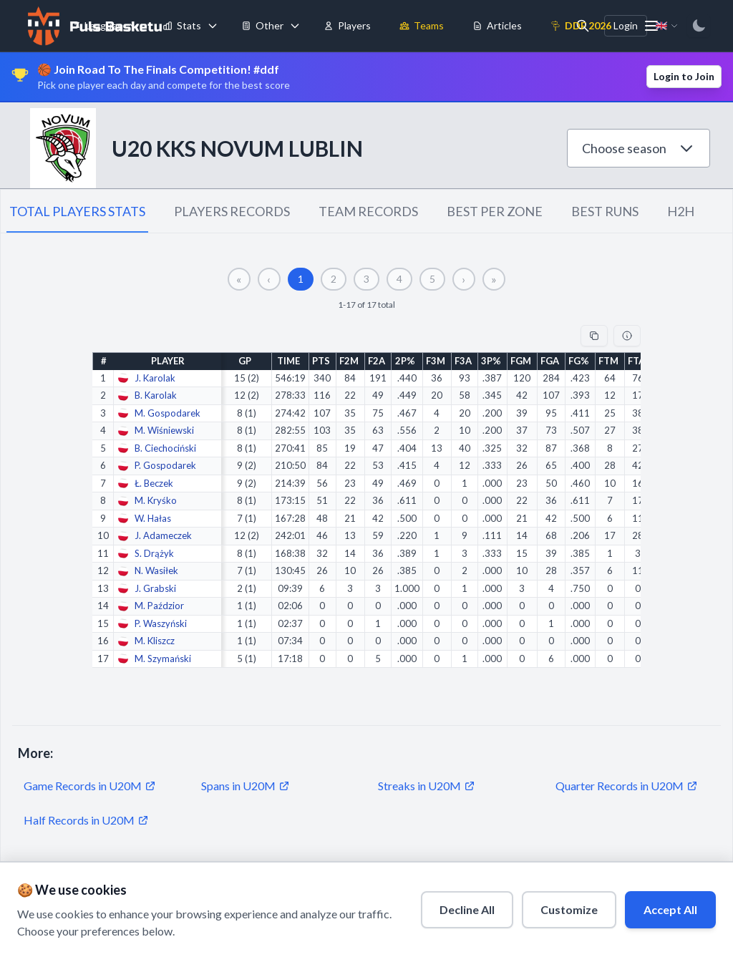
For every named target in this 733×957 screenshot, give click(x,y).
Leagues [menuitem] (96, 25)
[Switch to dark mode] (698, 25)
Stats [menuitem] (181, 25)
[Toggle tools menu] (295, 25)
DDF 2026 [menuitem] (580, 25)
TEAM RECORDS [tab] (368, 211)
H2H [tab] (680, 211)
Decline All (467, 909)
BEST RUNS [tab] (605, 211)
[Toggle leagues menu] (134, 25)
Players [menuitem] (347, 25)
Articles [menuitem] (497, 25)
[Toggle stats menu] (212, 25)
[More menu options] (651, 25)
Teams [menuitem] (421, 25)
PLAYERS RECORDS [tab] (232, 211)
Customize (569, 909)
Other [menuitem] (262, 25)
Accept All (670, 909)
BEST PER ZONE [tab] (495, 211)
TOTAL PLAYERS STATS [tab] (77, 211)
